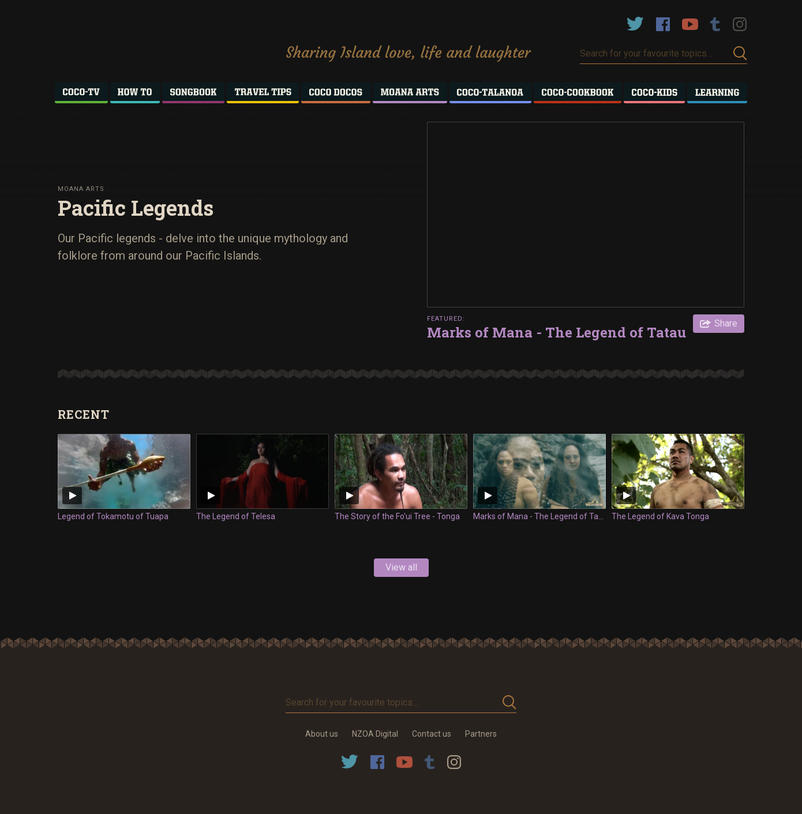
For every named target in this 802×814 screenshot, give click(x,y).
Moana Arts (81, 189)
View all (401, 567)
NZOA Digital (375, 733)
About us (321, 733)
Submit (740, 53)
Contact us (431, 733)
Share (725, 323)
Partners (481, 733)
